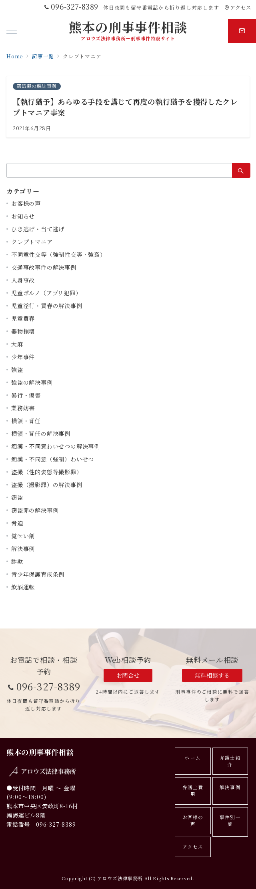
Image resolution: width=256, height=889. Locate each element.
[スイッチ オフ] (242, 31)
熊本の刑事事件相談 (128, 27)
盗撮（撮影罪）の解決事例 (46, 485)
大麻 (17, 344)
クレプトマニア (32, 242)
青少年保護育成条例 (37, 574)
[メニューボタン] (11, 31)
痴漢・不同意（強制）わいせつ (52, 459)
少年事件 (23, 357)
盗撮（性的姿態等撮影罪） (46, 472)
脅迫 (17, 523)
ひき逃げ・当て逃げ (37, 229)
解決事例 (23, 549)
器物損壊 (23, 331)
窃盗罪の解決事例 (34, 510)
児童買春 (23, 318)
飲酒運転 (23, 587)
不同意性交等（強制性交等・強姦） (58, 255)
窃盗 (17, 497)
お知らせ (23, 216)
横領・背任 (26, 421)
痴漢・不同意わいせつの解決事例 (55, 446)
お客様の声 (26, 203)
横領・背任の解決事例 (40, 434)
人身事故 (23, 280)
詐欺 (17, 561)
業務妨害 (23, 408)
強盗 (17, 370)
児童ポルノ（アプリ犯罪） (46, 293)
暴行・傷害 (26, 395)
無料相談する (212, 675)
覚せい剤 (23, 536)
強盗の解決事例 (32, 382)
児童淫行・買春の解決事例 (46, 306)
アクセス (237, 7)
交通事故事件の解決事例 (43, 267)
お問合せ (128, 675)
